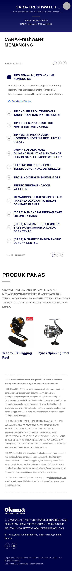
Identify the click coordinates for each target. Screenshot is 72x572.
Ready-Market (36, 564)
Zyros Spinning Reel (53, 349)
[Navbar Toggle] (66, 6)
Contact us (15, 482)
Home (12, 20)
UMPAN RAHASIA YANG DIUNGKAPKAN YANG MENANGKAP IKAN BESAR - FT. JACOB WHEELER (38, 150)
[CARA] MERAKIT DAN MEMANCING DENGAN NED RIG (37, 237)
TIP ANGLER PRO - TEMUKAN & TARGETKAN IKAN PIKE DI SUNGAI (37, 109)
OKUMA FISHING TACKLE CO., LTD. (40, 558)
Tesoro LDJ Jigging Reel (17, 352)
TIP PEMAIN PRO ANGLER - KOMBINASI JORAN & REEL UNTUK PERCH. (37, 135)
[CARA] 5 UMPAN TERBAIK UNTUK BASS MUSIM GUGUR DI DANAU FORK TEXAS (37, 224)
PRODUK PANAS (23, 271)
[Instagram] (7, 546)
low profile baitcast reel (28, 478)
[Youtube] (13, 546)
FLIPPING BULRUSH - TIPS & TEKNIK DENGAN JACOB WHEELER (37, 163)
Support (20, 20)
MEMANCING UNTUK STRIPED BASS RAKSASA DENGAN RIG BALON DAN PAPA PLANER (38, 197)
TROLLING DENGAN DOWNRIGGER (37, 173)
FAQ (28, 20)
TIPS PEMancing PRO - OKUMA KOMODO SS (34, 73)
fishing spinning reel (58, 474)
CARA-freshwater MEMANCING (47, 20)
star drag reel (45, 478)
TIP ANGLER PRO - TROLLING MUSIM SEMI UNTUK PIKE (33, 121)
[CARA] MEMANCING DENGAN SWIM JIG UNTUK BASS (38, 210)
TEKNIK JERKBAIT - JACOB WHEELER (32, 183)
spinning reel (11, 478)
